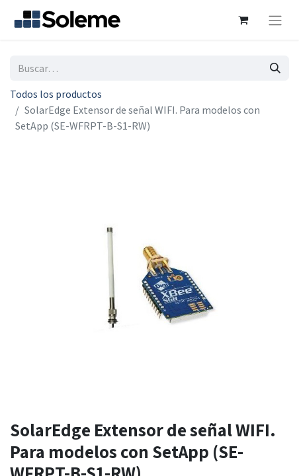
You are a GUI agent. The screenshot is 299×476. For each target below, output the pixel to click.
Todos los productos (56, 93)
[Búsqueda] (275, 68)
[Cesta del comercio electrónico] (243, 20)
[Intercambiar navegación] (275, 19)
